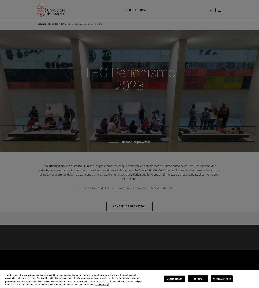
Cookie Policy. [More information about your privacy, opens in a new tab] (101, 284)
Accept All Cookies (222, 279)
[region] (129, 279)
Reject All (197, 279)
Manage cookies (174, 279)
